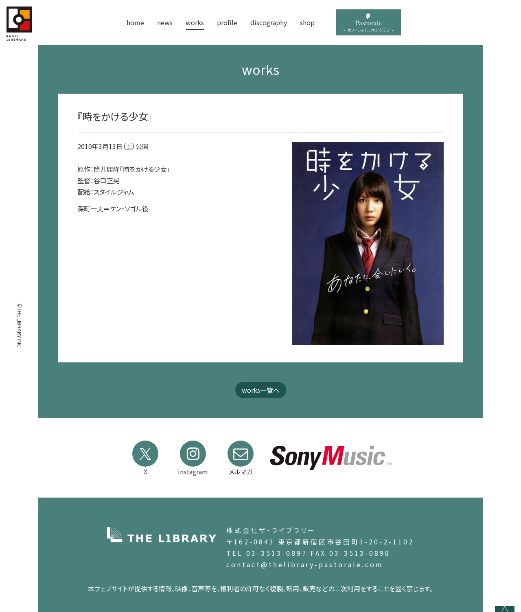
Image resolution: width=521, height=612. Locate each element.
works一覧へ (261, 390)
